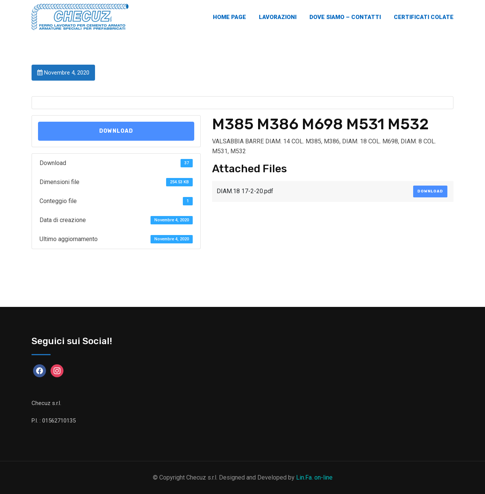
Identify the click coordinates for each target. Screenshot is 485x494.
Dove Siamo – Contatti (345, 17)
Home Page (229, 17)
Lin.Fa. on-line (314, 477)
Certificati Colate (423, 17)
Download (116, 131)
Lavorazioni (277, 17)
